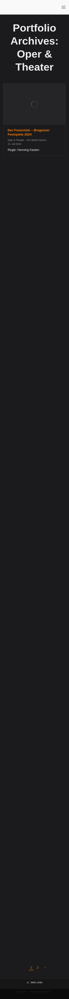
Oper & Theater (16, 140)
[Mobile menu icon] (64, 7)
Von (36, 140)
